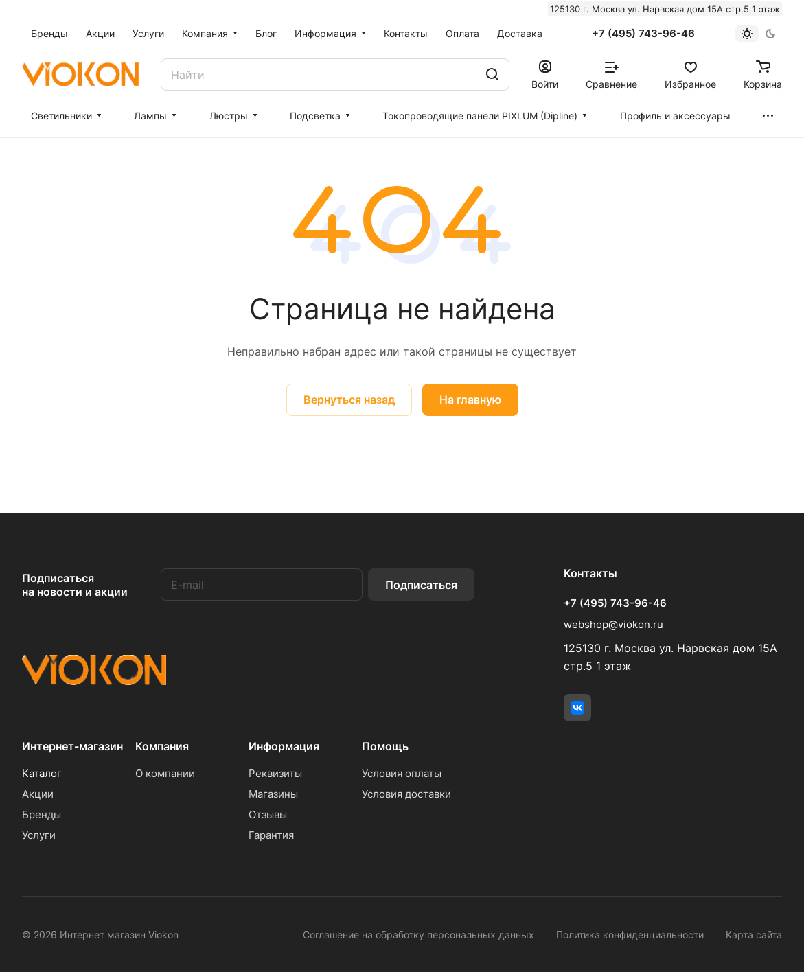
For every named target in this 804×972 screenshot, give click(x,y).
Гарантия (271, 835)
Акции (38, 793)
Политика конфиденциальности (630, 934)
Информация (284, 746)
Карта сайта (754, 934)
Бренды (41, 814)
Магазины (273, 793)
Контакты (590, 573)
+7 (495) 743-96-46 (643, 33)
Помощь (385, 746)
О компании (165, 773)
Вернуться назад (349, 399)
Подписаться (421, 585)
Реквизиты (275, 773)
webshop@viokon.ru (613, 624)
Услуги (39, 835)
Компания (162, 746)
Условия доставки (406, 793)
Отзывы (268, 814)
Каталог (42, 773)
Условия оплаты (401, 773)
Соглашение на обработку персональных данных (418, 934)
